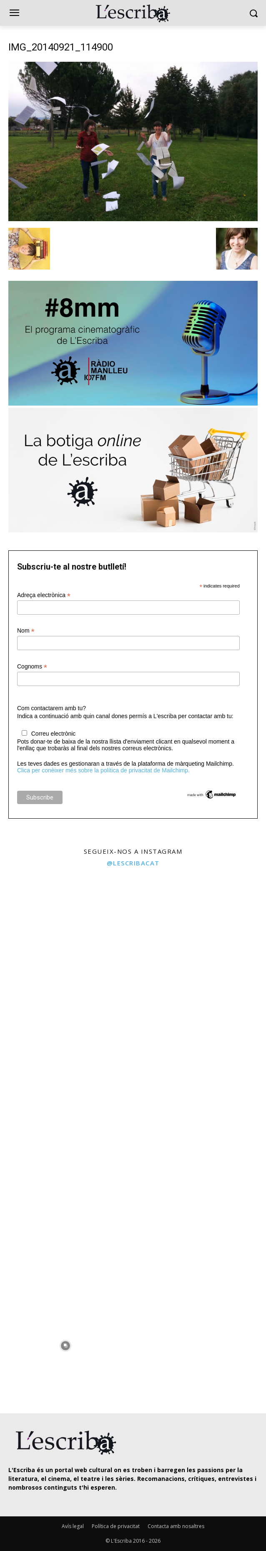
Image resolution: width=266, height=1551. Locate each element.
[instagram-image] (65, 938)
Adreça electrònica (43, 595)
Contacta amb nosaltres (176, 1526)
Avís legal (73, 1526)
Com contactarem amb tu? (51, 708)
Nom (26, 631)
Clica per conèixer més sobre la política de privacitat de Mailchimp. (103, 770)
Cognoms (32, 667)
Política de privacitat (116, 1526)
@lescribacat (133, 863)
